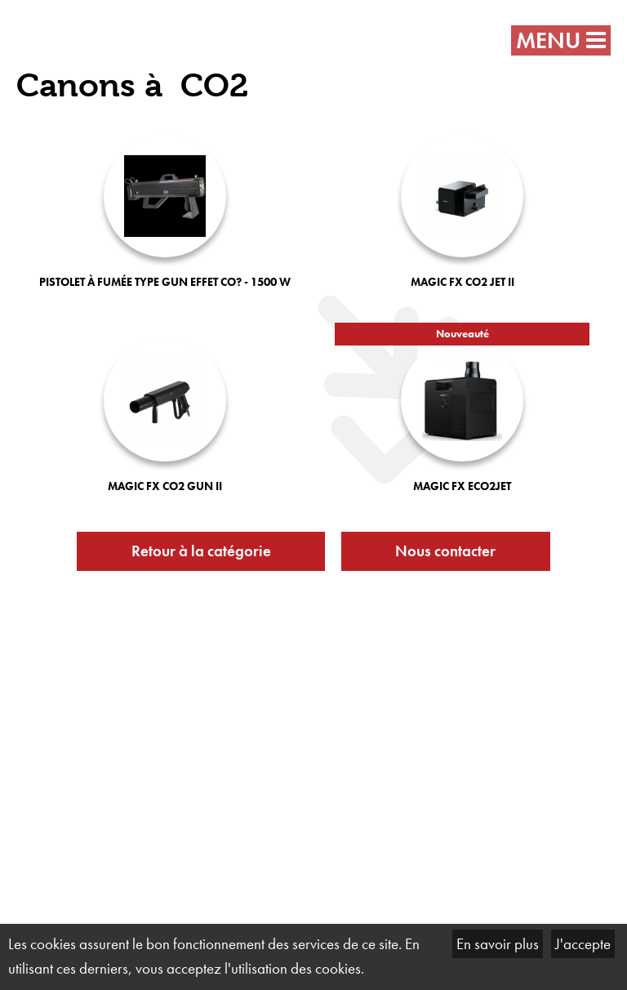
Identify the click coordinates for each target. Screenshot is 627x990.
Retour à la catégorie (201, 551)
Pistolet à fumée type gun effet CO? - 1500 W (165, 281)
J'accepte (583, 944)
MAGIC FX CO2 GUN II (165, 486)
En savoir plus (497, 944)
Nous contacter (445, 551)
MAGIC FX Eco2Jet (462, 486)
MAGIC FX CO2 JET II (462, 281)
